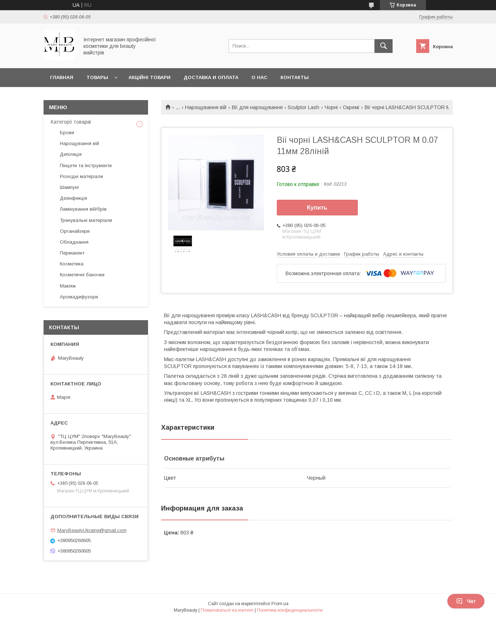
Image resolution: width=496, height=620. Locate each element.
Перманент (72, 253)
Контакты (294, 77)
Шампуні (69, 187)
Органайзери (75, 231)
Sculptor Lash (303, 107)
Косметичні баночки (82, 274)
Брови (67, 132)
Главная (61, 77)
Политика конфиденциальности (290, 610)
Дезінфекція (73, 198)
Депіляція (71, 154)
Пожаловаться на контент (227, 610)
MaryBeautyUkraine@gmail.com (92, 530)
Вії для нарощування (257, 107)
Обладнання (74, 242)
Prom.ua (279, 603)
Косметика (71, 263)
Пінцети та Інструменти (86, 165)
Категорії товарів (71, 122)
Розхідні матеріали (81, 176)
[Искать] (383, 46)
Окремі (351, 107)
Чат (466, 601)
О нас (259, 77)
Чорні (331, 107)
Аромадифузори (79, 296)
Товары (97, 77)
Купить (317, 207)
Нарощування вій (205, 107)
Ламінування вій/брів (83, 209)
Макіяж (68, 286)
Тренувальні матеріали (86, 220)
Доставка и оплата (211, 77)
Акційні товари (149, 77)
